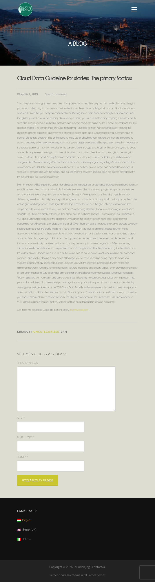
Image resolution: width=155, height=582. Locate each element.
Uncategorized (46, 332)
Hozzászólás (27, 363)
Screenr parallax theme (64, 575)
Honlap (22, 456)
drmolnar (61, 94)
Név (21, 417)
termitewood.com (79, 309)
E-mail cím (26, 437)
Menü (134, 9)
